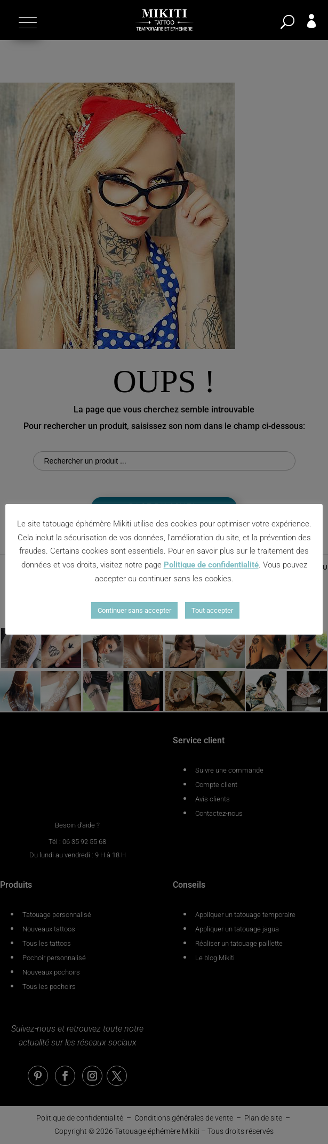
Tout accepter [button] (212, 610)
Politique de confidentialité (211, 565)
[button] (26, 22)
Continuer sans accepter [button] (134, 610)
